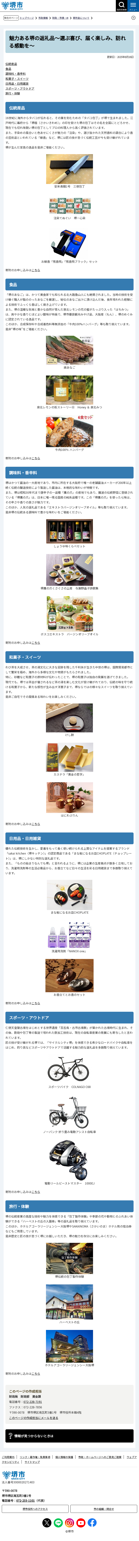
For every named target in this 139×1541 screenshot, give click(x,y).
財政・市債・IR (60, 18)
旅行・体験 (12, 93)
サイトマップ (32, 1462)
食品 (8, 68)
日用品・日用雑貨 (17, 83)
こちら (35, 270)
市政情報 (43, 18)
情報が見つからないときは (33, 1435)
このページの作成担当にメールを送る (33, 1418)
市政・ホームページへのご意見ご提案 (99, 1457)
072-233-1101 (25, 1500)
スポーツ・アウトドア (19, 88)
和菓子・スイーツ (17, 78)
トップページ (27, 18)
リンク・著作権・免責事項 (35, 1457)
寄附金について (81, 18)
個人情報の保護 (64, 1457)
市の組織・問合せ (104, 1509)
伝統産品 (11, 64)
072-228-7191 (33, 1402)
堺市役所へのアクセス (35, 1509)
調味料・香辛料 (15, 73)
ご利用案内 (8, 1457)
